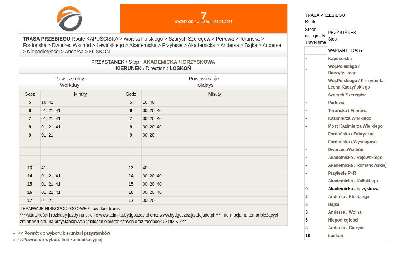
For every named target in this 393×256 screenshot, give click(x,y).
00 (145, 110)
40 (152, 102)
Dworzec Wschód (345, 149)
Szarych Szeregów (347, 94)
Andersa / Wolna (345, 212)
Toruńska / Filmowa (348, 110)
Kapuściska (340, 58)
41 (50, 102)
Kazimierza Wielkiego (350, 118)
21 (50, 110)
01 (43, 110)
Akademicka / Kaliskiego (353, 180)
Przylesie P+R (342, 173)
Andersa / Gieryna (346, 227)
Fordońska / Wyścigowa (352, 141)
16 (43, 102)
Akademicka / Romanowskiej (357, 165)
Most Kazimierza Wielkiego (355, 126)
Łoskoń (335, 235)
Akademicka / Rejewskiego (355, 157)
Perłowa (336, 102)
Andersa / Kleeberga (348, 196)
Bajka (334, 204)
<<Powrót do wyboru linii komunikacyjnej (60, 239)
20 (152, 110)
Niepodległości (343, 220)
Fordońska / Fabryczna (351, 134)
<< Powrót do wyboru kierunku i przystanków (64, 233)
